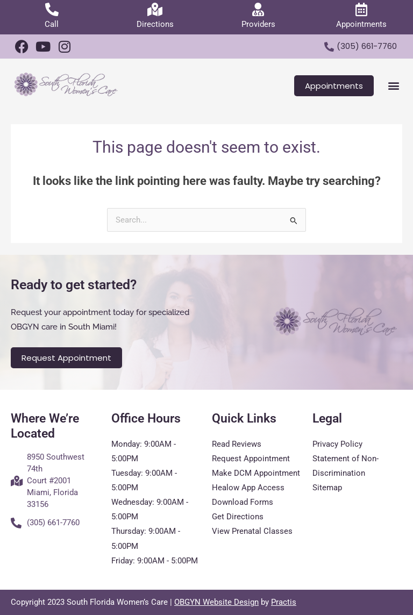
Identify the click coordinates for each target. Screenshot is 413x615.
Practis (283, 602)
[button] (393, 86)
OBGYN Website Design (216, 602)
